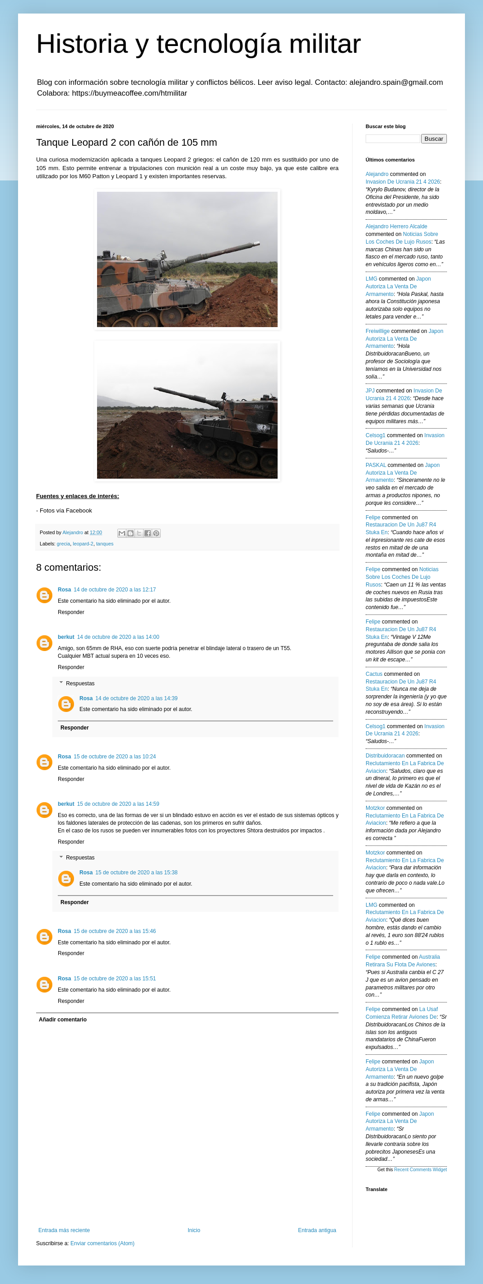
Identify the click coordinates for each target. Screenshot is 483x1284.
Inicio (194, 1230)
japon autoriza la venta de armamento (398, 286)
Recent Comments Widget (420, 1169)
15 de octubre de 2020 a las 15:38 (136, 872)
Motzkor (375, 808)
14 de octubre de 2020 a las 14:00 (118, 637)
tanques (104, 543)
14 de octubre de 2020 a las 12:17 (115, 590)
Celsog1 (375, 435)
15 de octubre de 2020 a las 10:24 (115, 756)
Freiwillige (378, 331)
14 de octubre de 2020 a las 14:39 (136, 698)
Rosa (64, 590)
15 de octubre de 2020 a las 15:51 (115, 978)
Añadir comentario (63, 1019)
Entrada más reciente (64, 1230)
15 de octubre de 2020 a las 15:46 (115, 931)
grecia (63, 543)
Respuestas (80, 683)
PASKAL (376, 465)
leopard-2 (83, 543)
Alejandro (377, 174)
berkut (66, 637)
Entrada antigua (317, 1230)
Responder (71, 612)
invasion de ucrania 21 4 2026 (403, 182)
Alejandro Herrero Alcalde (396, 226)
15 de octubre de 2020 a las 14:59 (118, 804)
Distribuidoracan (385, 756)
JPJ (370, 391)
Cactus (374, 674)
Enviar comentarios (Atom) (102, 1243)
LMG (371, 279)
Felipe (373, 517)
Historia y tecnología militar (198, 43)
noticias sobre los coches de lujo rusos (402, 577)
